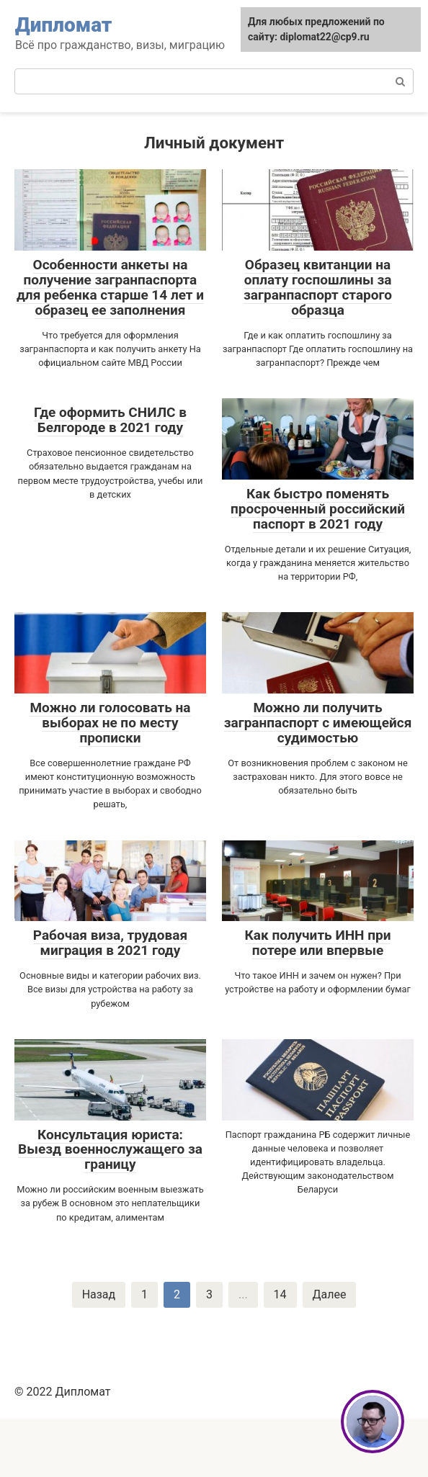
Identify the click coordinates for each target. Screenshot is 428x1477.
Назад (98, 1294)
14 (280, 1294)
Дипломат (63, 25)
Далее (330, 1294)
